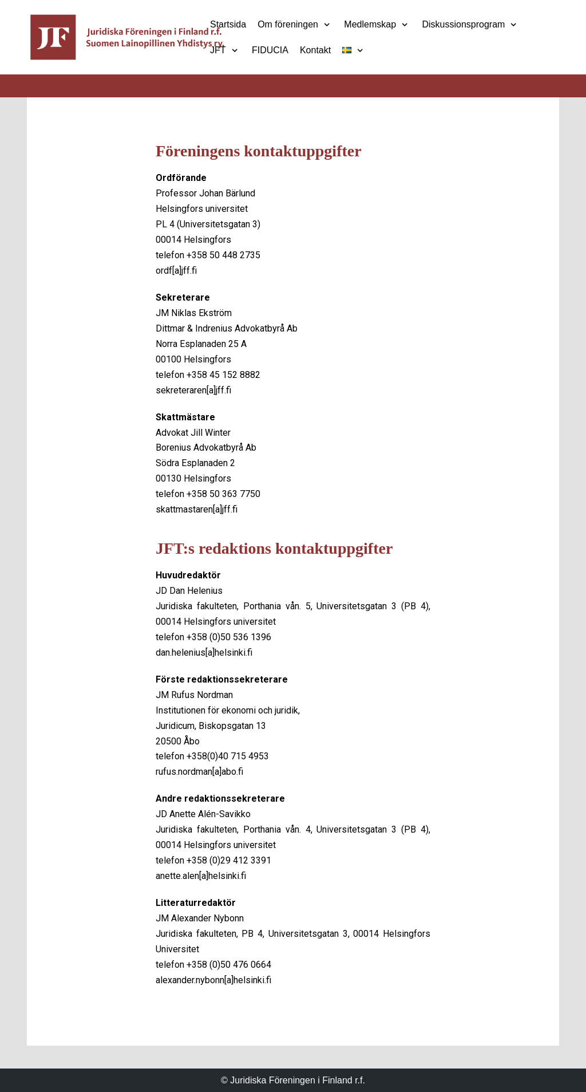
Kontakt (315, 50)
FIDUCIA (270, 50)
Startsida (228, 24)
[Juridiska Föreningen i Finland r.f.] (127, 37)
